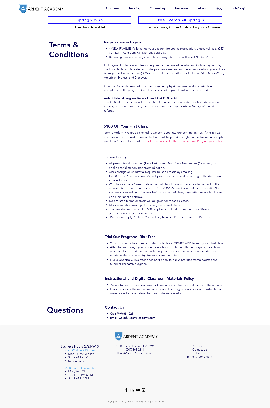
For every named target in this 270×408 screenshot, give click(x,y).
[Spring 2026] (89, 20)
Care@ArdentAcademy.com (127, 176)
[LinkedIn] (132, 390)
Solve (173, 57)
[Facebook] (126, 390)
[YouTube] (138, 390)
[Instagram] (143, 390)
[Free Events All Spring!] (180, 20)
